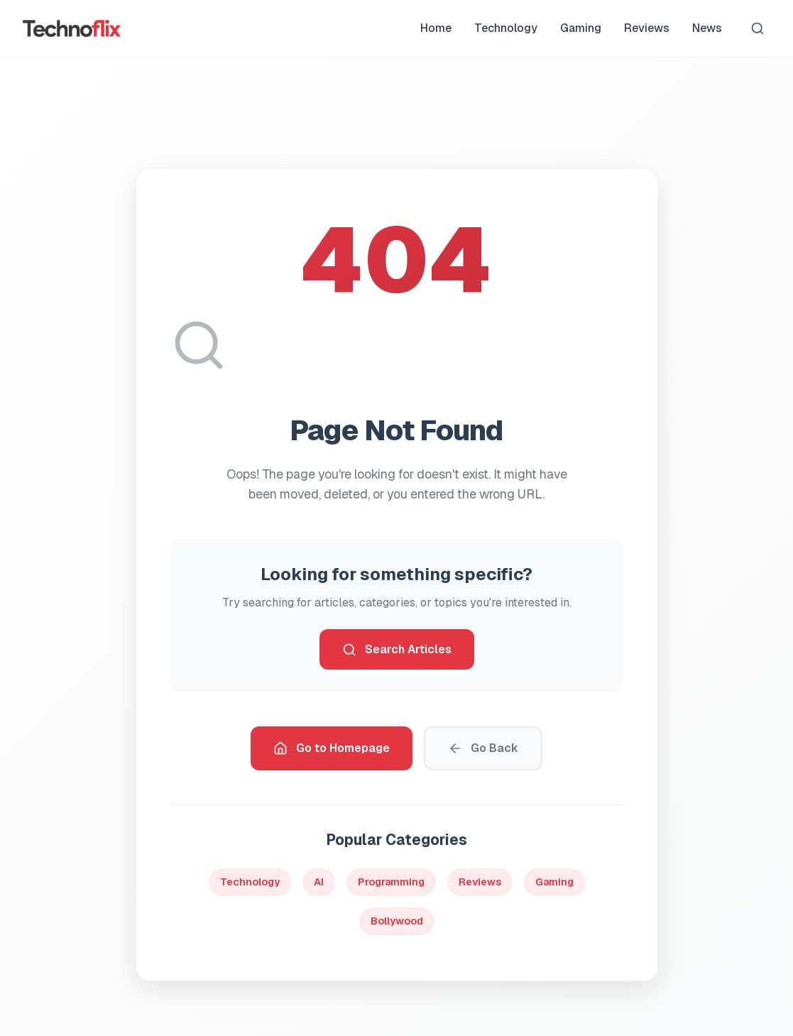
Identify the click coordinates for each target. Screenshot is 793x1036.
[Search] (757, 28)
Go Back (483, 748)
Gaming (580, 28)
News (707, 28)
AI (319, 882)
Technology (505, 28)
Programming (391, 882)
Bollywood (397, 921)
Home (436, 28)
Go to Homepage (331, 748)
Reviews (646, 28)
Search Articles (397, 649)
